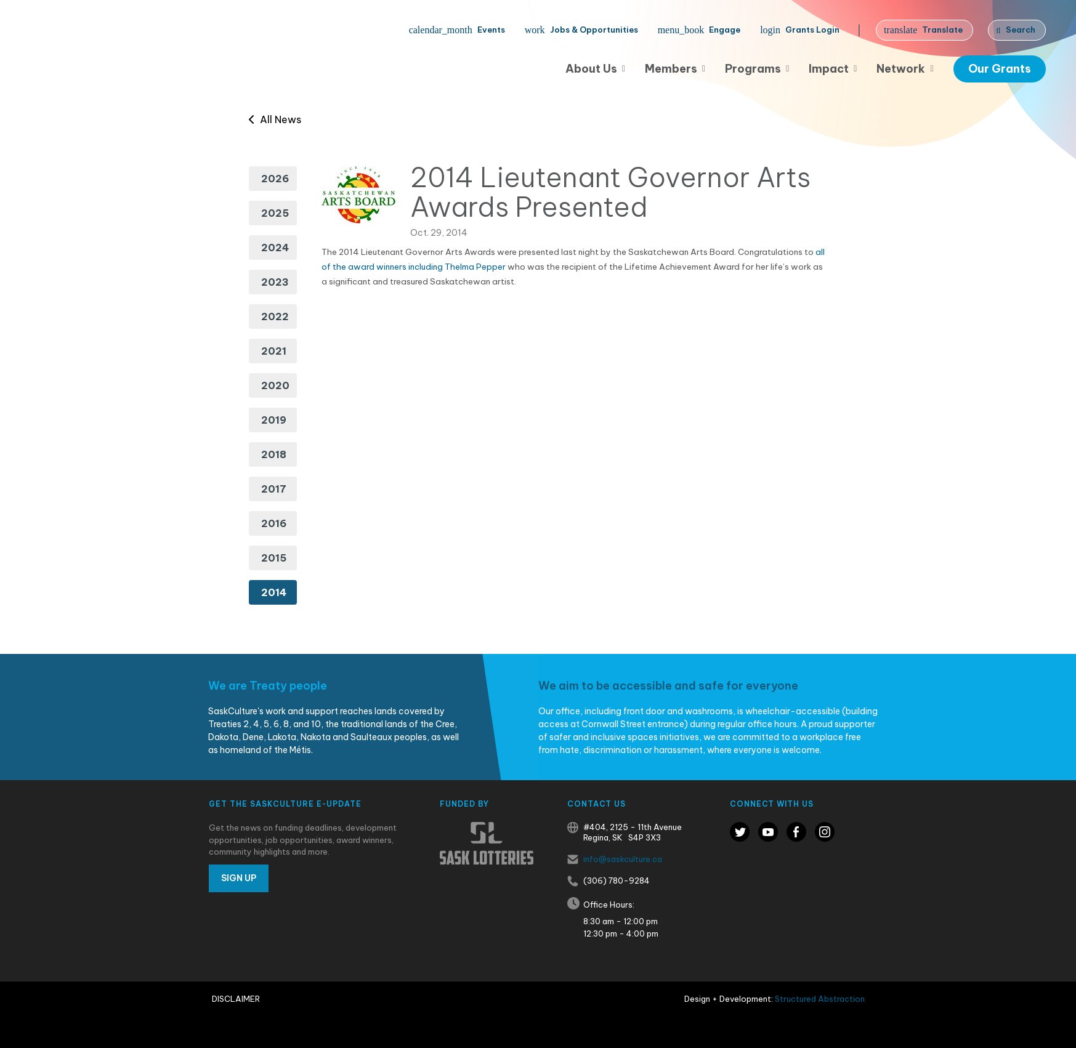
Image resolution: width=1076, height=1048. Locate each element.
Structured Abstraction (820, 999)
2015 (273, 558)
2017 (273, 489)
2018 (273, 454)
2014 (273, 592)
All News (275, 119)
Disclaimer (236, 999)
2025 (275, 213)
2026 (275, 178)
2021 (273, 351)
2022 (275, 316)
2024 (275, 247)
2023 (275, 282)
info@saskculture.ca (622, 859)
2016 (273, 523)
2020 (275, 385)
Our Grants (999, 69)
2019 (273, 420)
